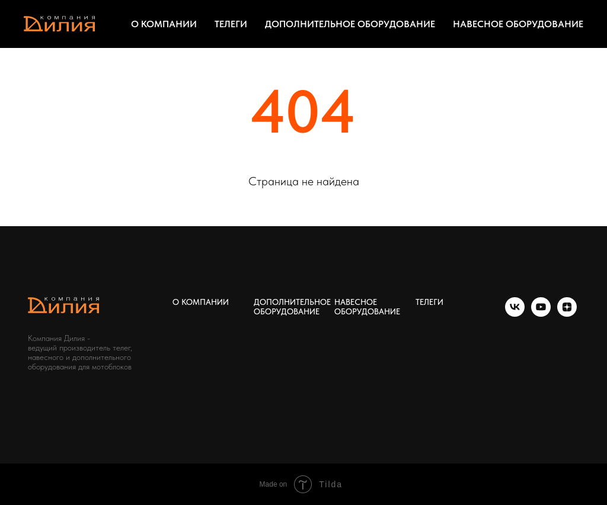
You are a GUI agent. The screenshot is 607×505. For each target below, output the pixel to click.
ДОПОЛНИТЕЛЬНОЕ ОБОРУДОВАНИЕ (350, 24)
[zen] (567, 313)
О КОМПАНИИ (164, 24)
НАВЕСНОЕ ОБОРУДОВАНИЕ (518, 24)
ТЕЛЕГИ (231, 24)
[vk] (515, 313)
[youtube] (541, 313)
